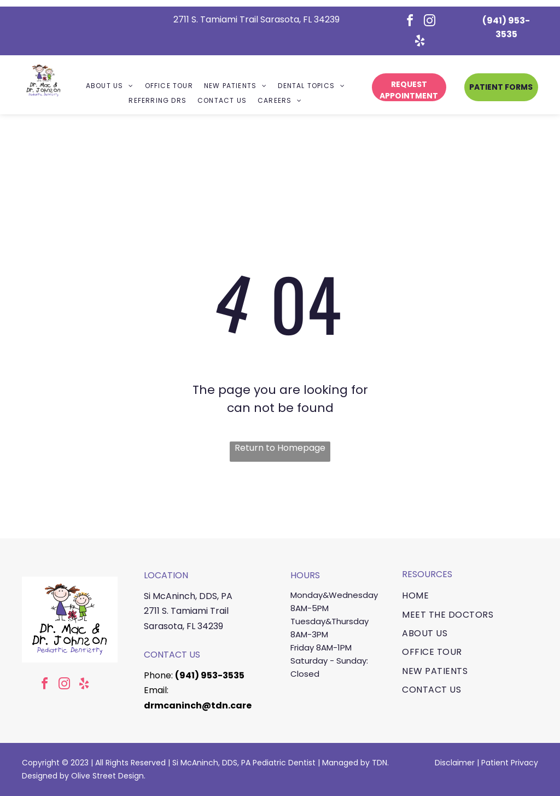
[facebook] (410, 22)
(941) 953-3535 (209, 675)
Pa (486, 762)
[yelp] (420, 42)
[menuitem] (109, 86)
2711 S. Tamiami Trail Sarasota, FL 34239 (256, 19)
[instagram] (430, 22)
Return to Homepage (280, 447)
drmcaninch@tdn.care (198, 705)
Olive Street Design (107, 775)
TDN (379, 762)
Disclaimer (455, 762)
